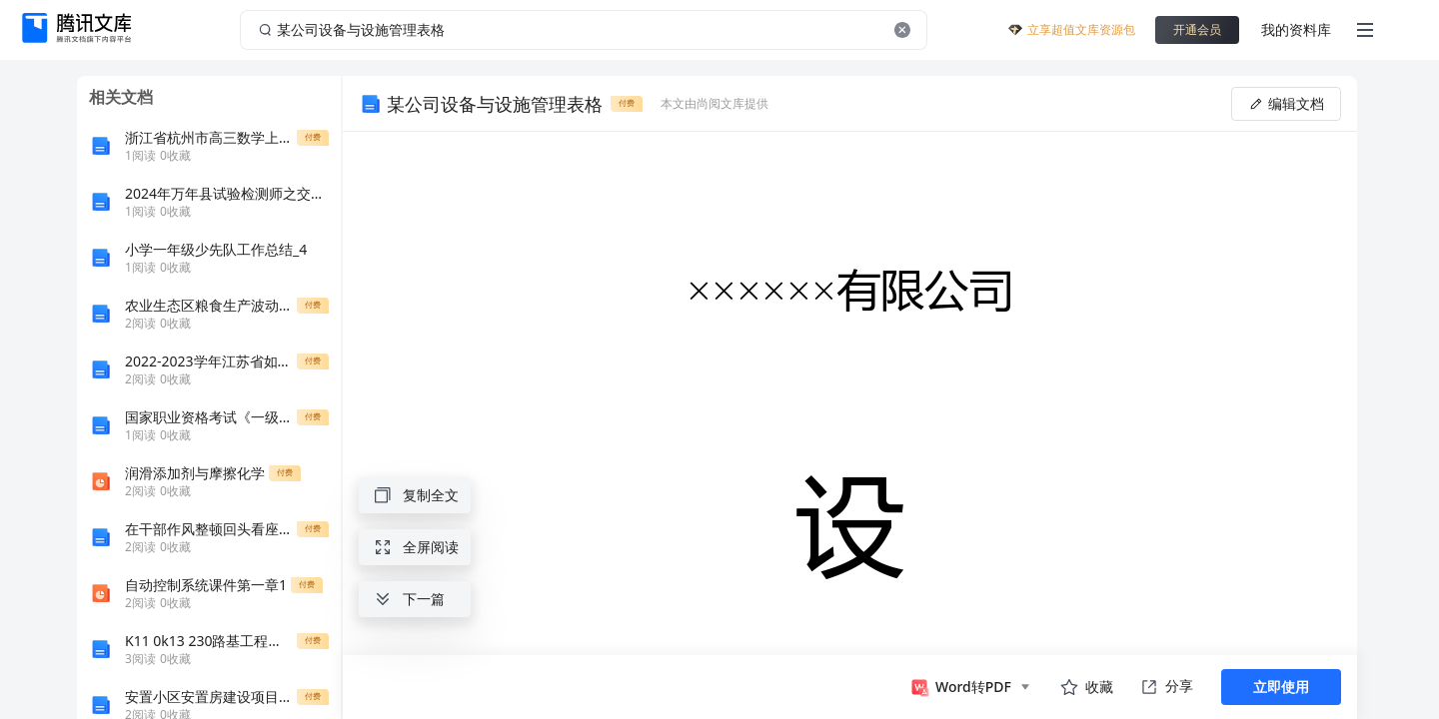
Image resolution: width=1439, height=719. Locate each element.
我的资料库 (1296, 29)
